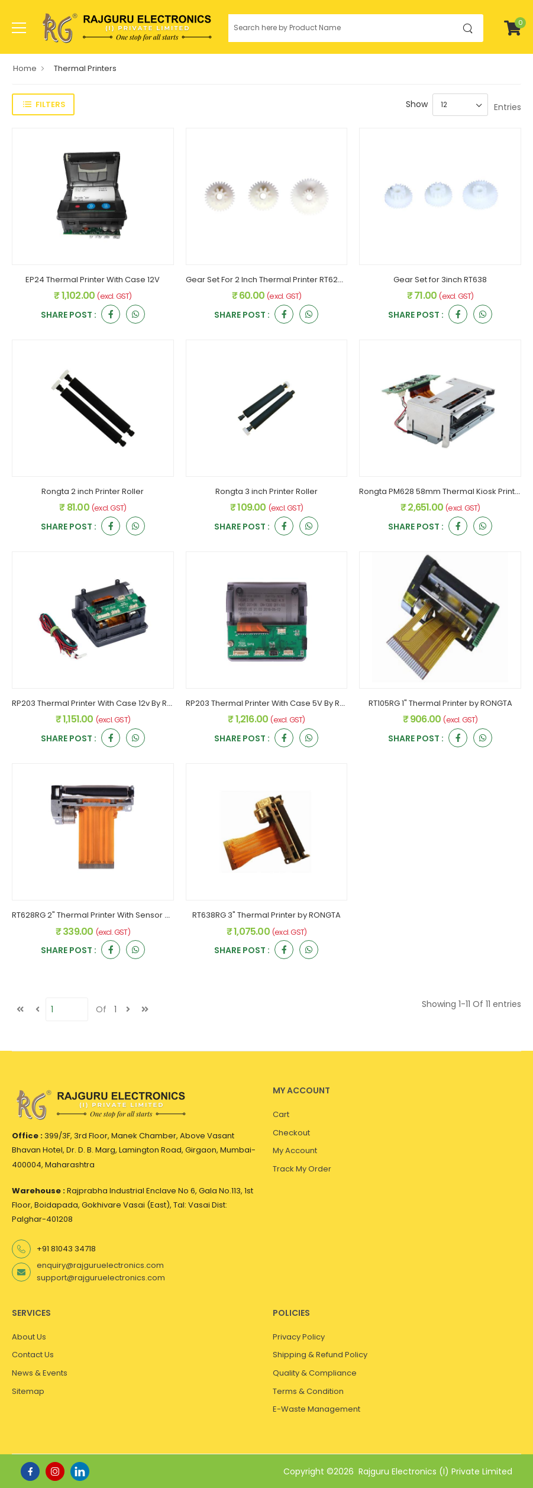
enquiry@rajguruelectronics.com (100, 1265)
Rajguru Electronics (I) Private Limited (435, 1471)
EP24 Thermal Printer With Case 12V (92, 279)
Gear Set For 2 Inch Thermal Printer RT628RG (269, 279)
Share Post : (68, 316)
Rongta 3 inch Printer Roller (266, 491)
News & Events (39, 1373)
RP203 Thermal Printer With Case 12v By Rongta (101, 703)
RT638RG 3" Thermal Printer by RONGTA (266, 915)
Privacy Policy (299, 1336)
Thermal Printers (85, 68)
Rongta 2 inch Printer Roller (92, 491)
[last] (145, 1009)
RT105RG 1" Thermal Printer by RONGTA (440, 703)
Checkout (291, 1132)
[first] (20, 1009)
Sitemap (28, 1391)
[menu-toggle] (19, 28)
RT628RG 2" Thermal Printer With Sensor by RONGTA (110, 915)
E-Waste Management (316, 1409)
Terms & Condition (308, 1391)
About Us (29, 1336)
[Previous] (37, 1009)
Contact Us (33, 1354)
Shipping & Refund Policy (320, 1354)
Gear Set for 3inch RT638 (440, 279)
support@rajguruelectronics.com (101, 1277)
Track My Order (302, 1168)
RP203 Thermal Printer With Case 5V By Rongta (274, 703)
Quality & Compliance (315, 1373)
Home (25, 68)
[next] (128, 1009)
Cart (281, 1114)
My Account (295, 1150)
